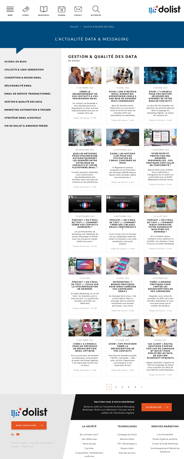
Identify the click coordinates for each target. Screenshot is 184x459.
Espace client (127, 448)
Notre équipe (89, 443)
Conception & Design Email (22, 77)
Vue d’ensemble (165, 434)
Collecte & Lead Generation (24, 69)
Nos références (89, 438)
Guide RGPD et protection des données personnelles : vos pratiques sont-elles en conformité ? (160, 159)
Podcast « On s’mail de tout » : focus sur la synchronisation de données (85, 285)
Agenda (61, 15)
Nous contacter (27, 425)
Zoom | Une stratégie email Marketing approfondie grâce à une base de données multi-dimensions (123, 96)
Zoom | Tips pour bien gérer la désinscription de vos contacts (123, 347)
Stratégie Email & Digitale (22, 117)
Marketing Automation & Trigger (27, 109)
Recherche (96, 15)
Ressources (43, 15)
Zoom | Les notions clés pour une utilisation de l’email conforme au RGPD (122, 158)
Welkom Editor (127, 438)
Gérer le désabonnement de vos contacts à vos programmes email (85, 95)
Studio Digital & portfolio (165, 438)
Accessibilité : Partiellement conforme (89, 454)
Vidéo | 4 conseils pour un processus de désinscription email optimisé (84, 347)
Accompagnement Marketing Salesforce (165, 450)
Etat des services (127, 452)
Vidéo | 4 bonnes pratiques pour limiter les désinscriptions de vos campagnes (160, 286)
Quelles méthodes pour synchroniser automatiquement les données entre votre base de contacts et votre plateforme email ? (85, 160)
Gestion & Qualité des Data (23, 101)
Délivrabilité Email (18, 85)
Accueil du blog (15, 61)
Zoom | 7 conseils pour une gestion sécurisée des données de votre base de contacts (160, 96)
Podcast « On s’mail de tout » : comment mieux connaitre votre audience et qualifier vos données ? (160, 226)
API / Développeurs (127, 443)
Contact (78, 15)
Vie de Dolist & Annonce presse (26, 125)
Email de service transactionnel (27, 93)
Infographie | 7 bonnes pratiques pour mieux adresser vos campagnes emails (122, 286)
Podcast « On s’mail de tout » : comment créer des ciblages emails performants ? (122, 224)
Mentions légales (19, 443)
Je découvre (155, 407)
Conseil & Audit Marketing (165, 443)
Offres (25, 15)
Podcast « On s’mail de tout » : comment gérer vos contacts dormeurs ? (85, 223)
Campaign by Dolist (127, 434)
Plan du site (27, 446)
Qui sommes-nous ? (89, 434)
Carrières (89, 448)
